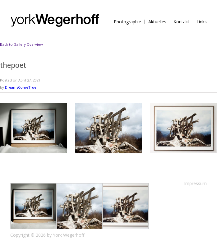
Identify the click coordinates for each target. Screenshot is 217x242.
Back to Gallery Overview (21, 44)
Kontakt (181, 22)
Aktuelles (157, 22)
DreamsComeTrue (20, 87)
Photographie (127, 22)
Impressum (195, 183)
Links (201, 22)
